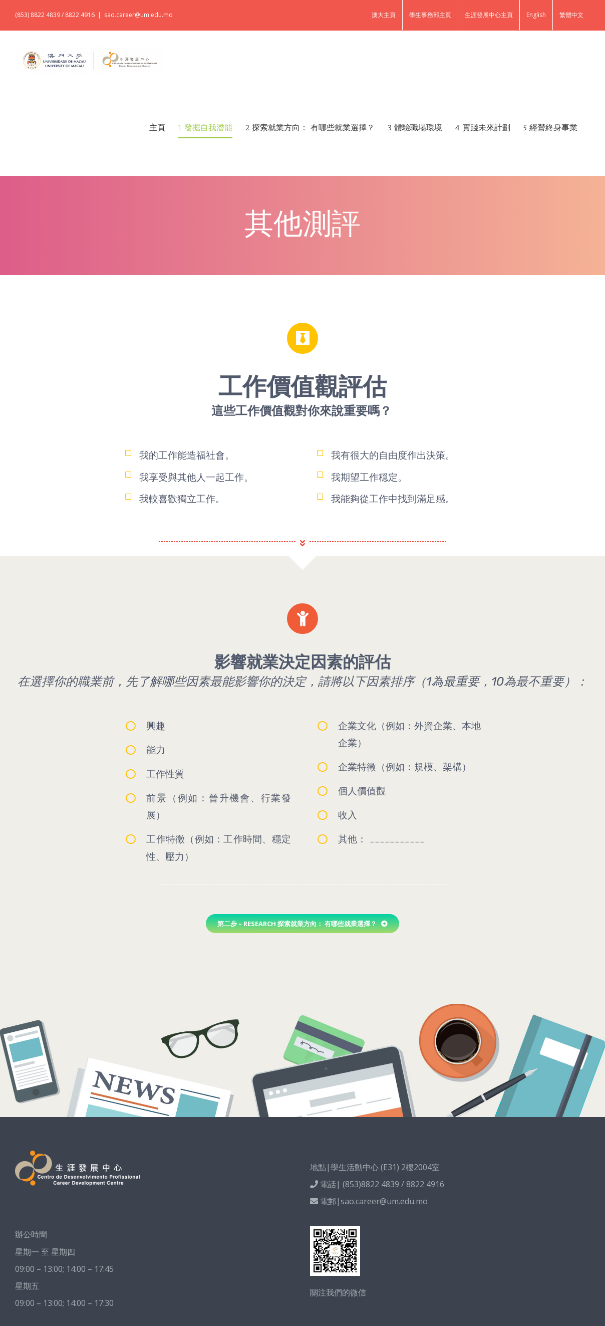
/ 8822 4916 (78, 15)
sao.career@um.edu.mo (138, 15)
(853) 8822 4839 (37, 15)
